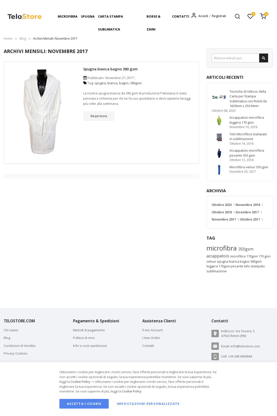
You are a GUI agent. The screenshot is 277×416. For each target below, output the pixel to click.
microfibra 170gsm (244, 256)
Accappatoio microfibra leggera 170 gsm (246, 120)
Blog (23, 38)
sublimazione (216, 271)
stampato (258, 266)
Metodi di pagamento (89, 330)
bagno (124, 83)
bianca (112, 83)
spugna (100, 83)
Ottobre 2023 (222, 204)
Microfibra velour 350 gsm (248, 167)
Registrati (219, 16)
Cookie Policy (80, 381)
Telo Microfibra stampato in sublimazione (248, 136)
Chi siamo (11, 330)
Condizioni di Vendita (19, 345)
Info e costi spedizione (90, 345)
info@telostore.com (245, 346)
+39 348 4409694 (240, 356)
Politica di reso (84, 337)
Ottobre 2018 (222, 212)
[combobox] (240, 58)
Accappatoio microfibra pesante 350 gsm (246, 153)
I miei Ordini (151, 337)
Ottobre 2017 (250, 219)
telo (247, 266)
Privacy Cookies (15, 353)
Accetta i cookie (84, 403)
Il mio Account (152, 330)
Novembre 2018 (248, 204)
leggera (212, 266)
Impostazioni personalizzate (148, 403)
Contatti (148, 345)
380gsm (136, 83)
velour (211, 261)
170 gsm (264, 256)
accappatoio (218, 256)
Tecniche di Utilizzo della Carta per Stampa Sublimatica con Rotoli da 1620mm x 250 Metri (248, 98)
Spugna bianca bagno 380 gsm (110, 68)
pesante (237, 266)
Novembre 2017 (224, 219)
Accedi (203, 16)
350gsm (245, 249)
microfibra (222, 248)
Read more (99, 116)
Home (8, 38)
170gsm (225, 266)
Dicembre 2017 (247, 212)
